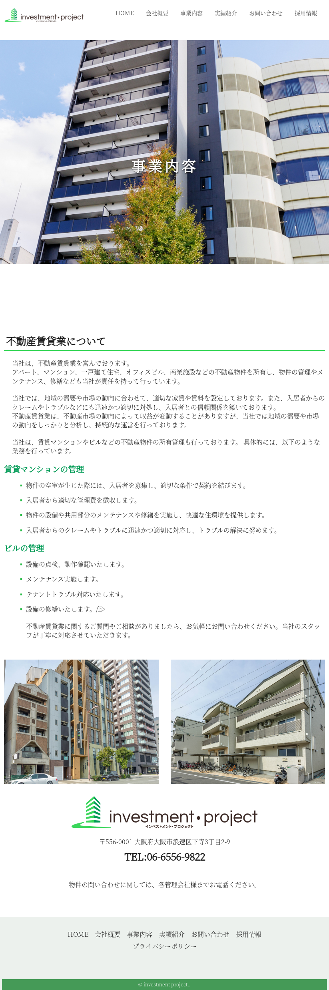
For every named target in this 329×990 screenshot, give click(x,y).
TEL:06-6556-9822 (164, 856)
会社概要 (157, 13)
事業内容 (191, 13)
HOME (125, 13)
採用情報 (306, 13)
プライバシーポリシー (165, 946)
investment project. (166, 984)
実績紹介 (226, 13)
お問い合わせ (266, 13)
